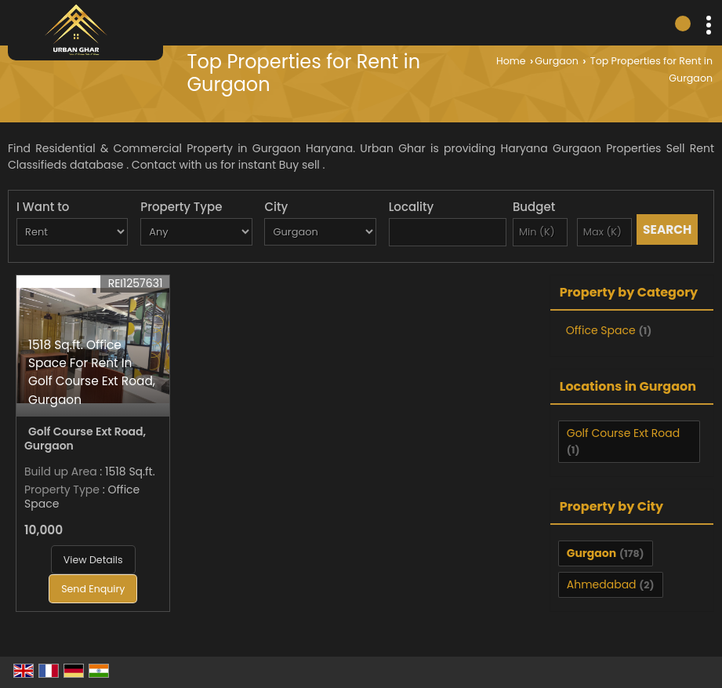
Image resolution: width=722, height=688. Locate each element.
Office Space (601, 330)
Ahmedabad (602, 584)
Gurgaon (557, 60)
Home (511, 60)
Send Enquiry (93, 588)
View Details (93, 559)
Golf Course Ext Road (623, 433)
